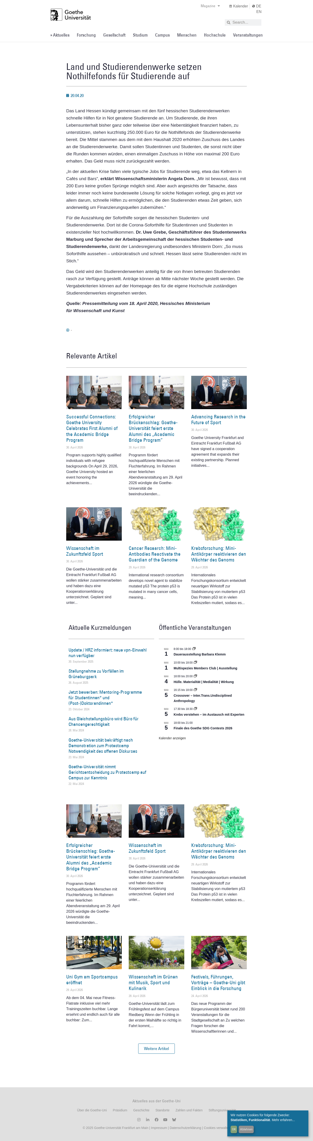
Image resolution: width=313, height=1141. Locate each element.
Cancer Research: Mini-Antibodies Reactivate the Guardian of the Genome (155, 554)
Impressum (158, 1128)
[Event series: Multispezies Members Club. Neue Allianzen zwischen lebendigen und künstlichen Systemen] (195, 662)
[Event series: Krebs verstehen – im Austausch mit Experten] (195, 709)
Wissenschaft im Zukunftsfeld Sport (84, 551)
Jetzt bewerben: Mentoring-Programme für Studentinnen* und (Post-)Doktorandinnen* (105, 697)
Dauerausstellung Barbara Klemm (200, 654)
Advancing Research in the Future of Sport (218, 420)
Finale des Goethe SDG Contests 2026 (203, 728)
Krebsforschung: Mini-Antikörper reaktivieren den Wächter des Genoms (218, 554)
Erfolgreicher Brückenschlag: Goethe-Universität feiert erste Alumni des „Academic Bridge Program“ (153, 428)
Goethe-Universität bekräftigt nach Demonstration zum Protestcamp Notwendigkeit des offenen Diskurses (103, 745)
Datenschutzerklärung (185, 1128)
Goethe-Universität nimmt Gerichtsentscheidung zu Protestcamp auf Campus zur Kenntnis (107, 772)
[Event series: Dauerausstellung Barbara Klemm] (194, 649)
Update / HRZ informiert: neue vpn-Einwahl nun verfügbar (108, 652)
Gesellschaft (114, 35)
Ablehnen (246, 1129)
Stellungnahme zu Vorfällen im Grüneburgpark (96, 674)
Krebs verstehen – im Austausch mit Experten (209, 714)
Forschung (86, 35)
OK (234, 1129)
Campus (162, 35)
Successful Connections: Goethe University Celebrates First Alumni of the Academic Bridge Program (92, 428)
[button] (156, 1049)
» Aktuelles (59, 35)
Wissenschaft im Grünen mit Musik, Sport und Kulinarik (153, 982)
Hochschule (215, 35)
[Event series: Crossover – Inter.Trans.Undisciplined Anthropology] (195, 690)
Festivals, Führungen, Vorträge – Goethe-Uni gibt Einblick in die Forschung (218, 982)
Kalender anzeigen (172, 738)
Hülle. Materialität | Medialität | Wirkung (204, 682)
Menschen (187, 35)
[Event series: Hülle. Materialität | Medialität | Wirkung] (195, 676)
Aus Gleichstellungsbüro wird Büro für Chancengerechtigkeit (104, 721)
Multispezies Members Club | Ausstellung (205, 668)
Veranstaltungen (248, 35)
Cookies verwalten (217, 1128)
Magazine (210, 5)
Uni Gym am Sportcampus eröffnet (92, 980)
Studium (140, 35)
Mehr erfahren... (283, 1120)
